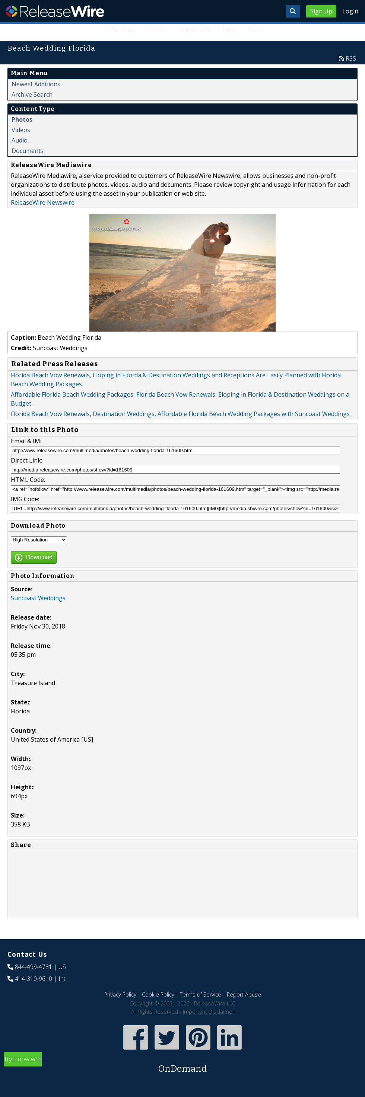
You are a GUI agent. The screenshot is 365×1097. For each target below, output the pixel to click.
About (256, 30)
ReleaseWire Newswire (42, 202)
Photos (22, 119)
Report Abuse (244, 994)
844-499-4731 (33, 967)
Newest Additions (36, 84)
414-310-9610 (33, 979)
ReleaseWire (55, 11)
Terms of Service (200, 994)
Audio (20, 140)
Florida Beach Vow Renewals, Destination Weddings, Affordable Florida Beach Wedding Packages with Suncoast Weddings (180, 414)
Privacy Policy (120, 994)
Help (229, 30)
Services (122, 30)
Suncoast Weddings (38, 598)
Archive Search (32, 94)
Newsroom (195, 30)
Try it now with (182, 1065)
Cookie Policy (158, 994)
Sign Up (321, 11)
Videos (21, 130)
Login (350, 11)
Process (157, 30)
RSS (351, 58)
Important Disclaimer (208, 1011)
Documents (28, 151)
